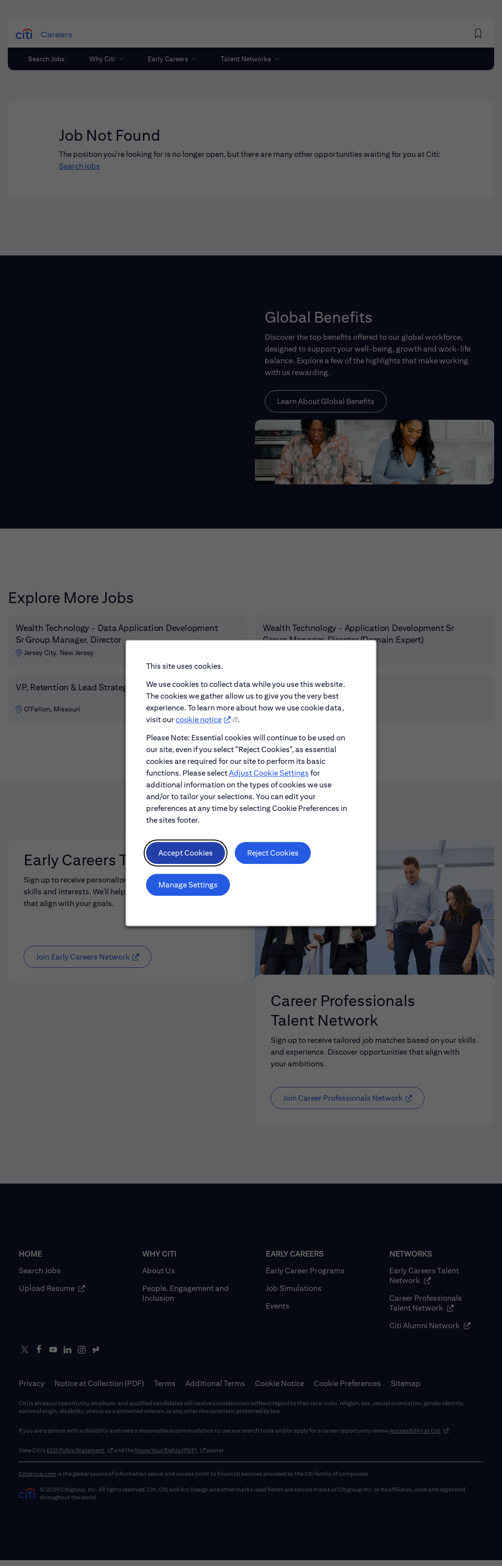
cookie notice (199, 720)
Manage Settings (188, 884)
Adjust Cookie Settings (269, 773)
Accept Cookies (185, 853)
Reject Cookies (273, 853)
